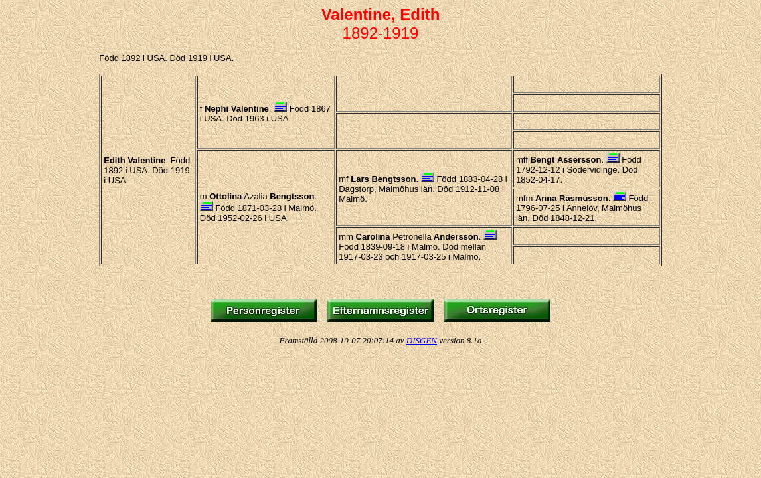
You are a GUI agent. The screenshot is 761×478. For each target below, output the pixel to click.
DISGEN (421, 340)
